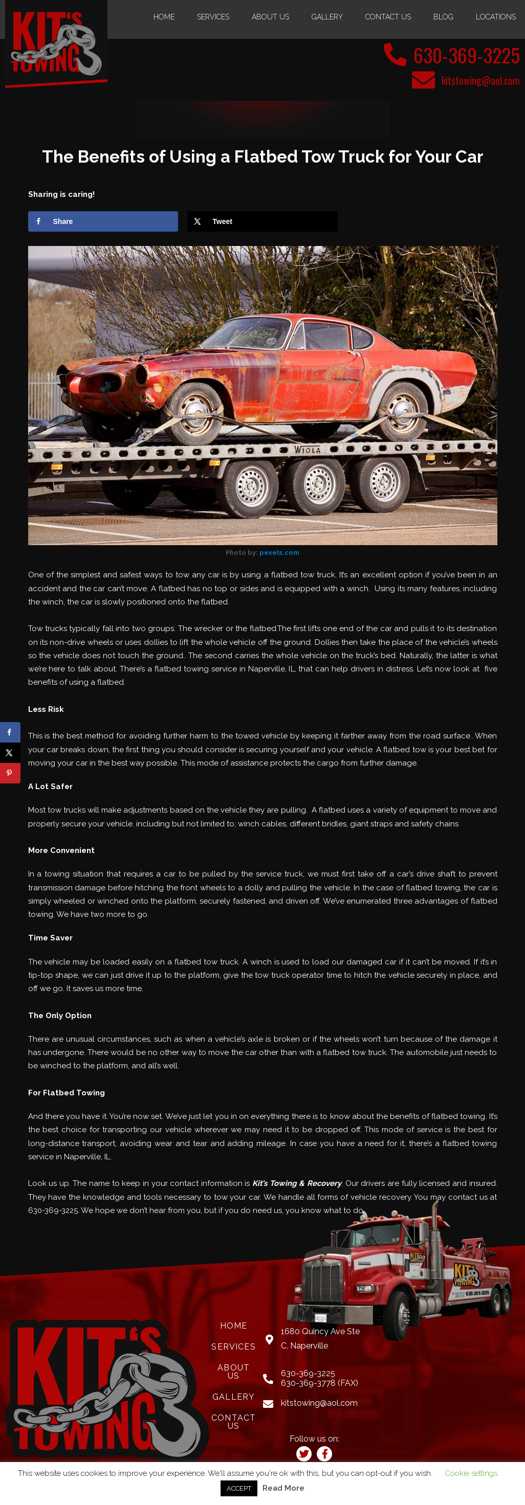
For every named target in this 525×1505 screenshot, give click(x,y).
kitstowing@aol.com (480, 79)
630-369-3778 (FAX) (319, 1382)
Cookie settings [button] (471, 1473)
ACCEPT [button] (239, 1488)
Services (213, 17)
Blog (443, 17)
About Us (270, 17)
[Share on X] (262, 221)
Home (164, 17)
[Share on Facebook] (103, 221)
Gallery (327, 17)
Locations (496, 17)
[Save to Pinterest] (10, 773)
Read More (283, 1488)
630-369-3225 (463, 54)
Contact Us (388, 17)
